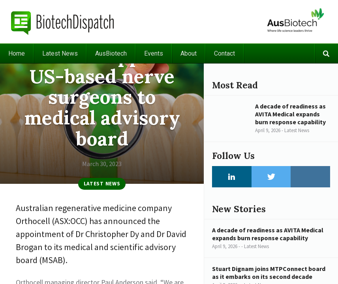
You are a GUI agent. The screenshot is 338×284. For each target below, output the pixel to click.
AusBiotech (111, 53)
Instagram (310, 176)
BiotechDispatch (63, 21)
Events (153, 53)
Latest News (60, 53)
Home (16, 53)
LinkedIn (232, 176)
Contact (224, 53)
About (188, 53)
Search (326, 53)
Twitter (271, 176)
